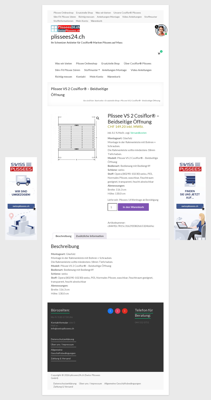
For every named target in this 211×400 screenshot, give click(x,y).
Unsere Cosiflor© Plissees (127, 12)
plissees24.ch (68, 36)
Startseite (99, 100)
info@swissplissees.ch (62, 328)
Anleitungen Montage (108, 16)
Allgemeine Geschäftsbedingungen (123, 383)
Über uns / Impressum (62, 344)
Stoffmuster (150, 16)
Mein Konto (82, 20)
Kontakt (81, 76)
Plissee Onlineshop (64, 12)
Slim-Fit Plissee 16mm (65, 16)
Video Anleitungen (132, 16)
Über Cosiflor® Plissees (137, 63)
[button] (98, 118)
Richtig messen (86, 16)
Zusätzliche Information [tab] (90, 236)
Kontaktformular (59, 322)
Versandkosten (138, 133)
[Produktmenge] (112, 207)
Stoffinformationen (63, 20)
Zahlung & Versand (61, 358)
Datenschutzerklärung (62, 339)
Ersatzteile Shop (84, 12)
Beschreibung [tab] (64, 236)
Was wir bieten (103, 12)
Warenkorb (96, 20)
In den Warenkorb (133, 207)
